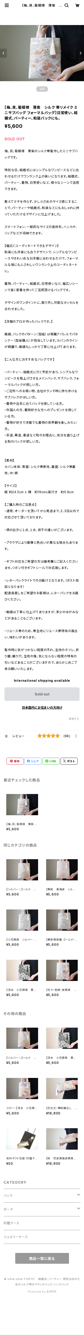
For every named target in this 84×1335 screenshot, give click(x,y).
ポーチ (8, 1209)
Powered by (42, 1291)
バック (8, 1195)
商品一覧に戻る (42, 1258)
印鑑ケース (11, 1223)
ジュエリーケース (16, 1237)
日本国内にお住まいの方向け (42, 707)
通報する (74, 718)
